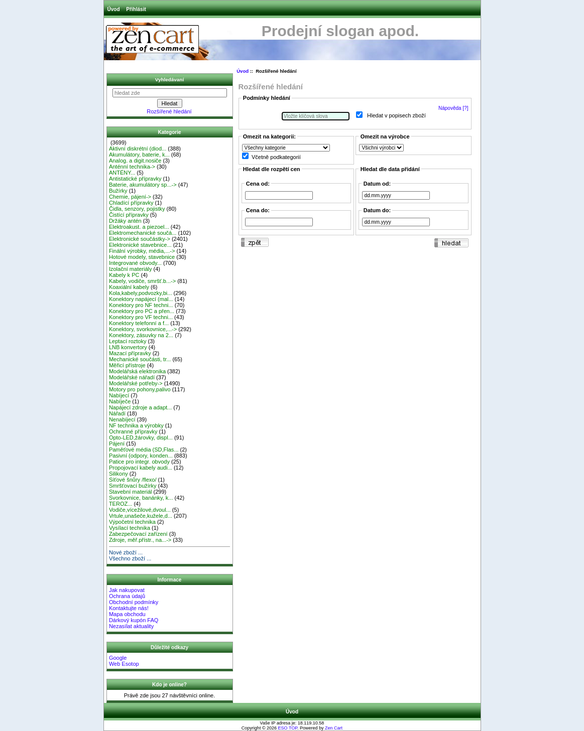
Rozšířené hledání (169, 111)
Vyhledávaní (169, 79)
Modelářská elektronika (137, 371)
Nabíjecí (119, 395)
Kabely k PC (124, 275)
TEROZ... (120, 504)
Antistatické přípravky (135, 179)
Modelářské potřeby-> (136, 383)
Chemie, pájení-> (130, 197)
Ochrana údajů (127, 596)
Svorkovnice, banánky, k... (141, 498)
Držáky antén (125, 221)
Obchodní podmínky (133, 602)
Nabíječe (120, 401)
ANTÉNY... (122, 173)
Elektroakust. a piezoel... (139, 227)
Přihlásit (136, 9)
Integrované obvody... (135, 263)
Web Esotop (124, 664)
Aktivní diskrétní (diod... (137, 148)
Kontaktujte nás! (129, 608)
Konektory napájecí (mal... (141, 299)
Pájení (117, 444)
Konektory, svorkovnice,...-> (143, 329)
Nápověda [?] (453, 108)
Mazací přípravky (130, 353)
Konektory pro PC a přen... (141, 311)
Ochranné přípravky (133, 431)
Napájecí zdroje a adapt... (140, 407)
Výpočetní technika (132, 522)
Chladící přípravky (131, 203)
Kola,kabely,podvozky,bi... (140, 293)
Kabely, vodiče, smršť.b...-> (142, 281)
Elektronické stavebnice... (140, 245)
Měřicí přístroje (127, 365)
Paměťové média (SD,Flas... (144, 450)
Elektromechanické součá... (143, 233)
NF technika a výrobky (136, 425)
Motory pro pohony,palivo (140, 389)
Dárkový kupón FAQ (133, 620)
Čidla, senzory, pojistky (137, 209)
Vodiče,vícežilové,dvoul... (140, 510)
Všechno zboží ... (130, 558)
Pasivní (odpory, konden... (141, 456)
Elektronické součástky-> (139, 239)
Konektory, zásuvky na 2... (141, 335)
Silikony (118, 474)
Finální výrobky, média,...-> (142, 251)
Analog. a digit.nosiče (135, 161)
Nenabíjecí (122, 419)
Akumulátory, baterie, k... (139, 155)
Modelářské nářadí (132, 377)
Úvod (113, 9)
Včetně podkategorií (276, 157)
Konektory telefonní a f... (139, 323)
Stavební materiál (130, 492)
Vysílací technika (129, 528)
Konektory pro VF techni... (141, 317)
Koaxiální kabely (129, 287)
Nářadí (117, 413)
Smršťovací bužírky (133, 486)
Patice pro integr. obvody (139, 462)
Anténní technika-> (132, 167)
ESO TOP (288, 727)
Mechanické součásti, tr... (140, 359)
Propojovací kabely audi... (140, 468)
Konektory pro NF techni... (141, 305)
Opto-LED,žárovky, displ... (141, 437)
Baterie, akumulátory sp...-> (143, 185)
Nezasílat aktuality (131, 626)
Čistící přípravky (129, 215)
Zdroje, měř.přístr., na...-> (140, 540)
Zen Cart (333, 727)
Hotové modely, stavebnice (142, 257)
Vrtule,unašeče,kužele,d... (140, 516)
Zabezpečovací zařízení (138, 534)
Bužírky (118, 191)
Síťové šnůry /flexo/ (133, 480)
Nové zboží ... (126, 552)
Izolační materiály (130, 269)
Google (118, 658)
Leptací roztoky (128, 341)
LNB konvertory (128, 347)
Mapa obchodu (127, 614)
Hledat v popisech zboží (396, 116)
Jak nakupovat (127, 590)
